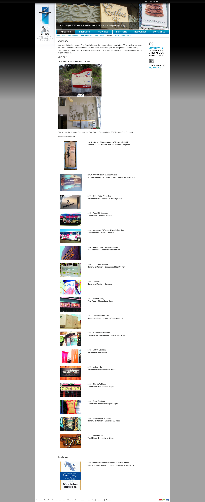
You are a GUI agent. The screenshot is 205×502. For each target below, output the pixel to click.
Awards (109, 36)
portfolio (121, 32)
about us (66, 32)
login (165, 2)
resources (140, 32)
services (103, 32)
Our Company (72, 36)
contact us (159, 32)
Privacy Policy (90, 500)
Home (145, 2)
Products (84, 32)
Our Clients (99, 36)
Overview (60, 36)
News (116, 36)
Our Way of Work (86, 36)
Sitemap (107, 500)
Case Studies (126, 36)
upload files (155, 2)
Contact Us (100, 500)
